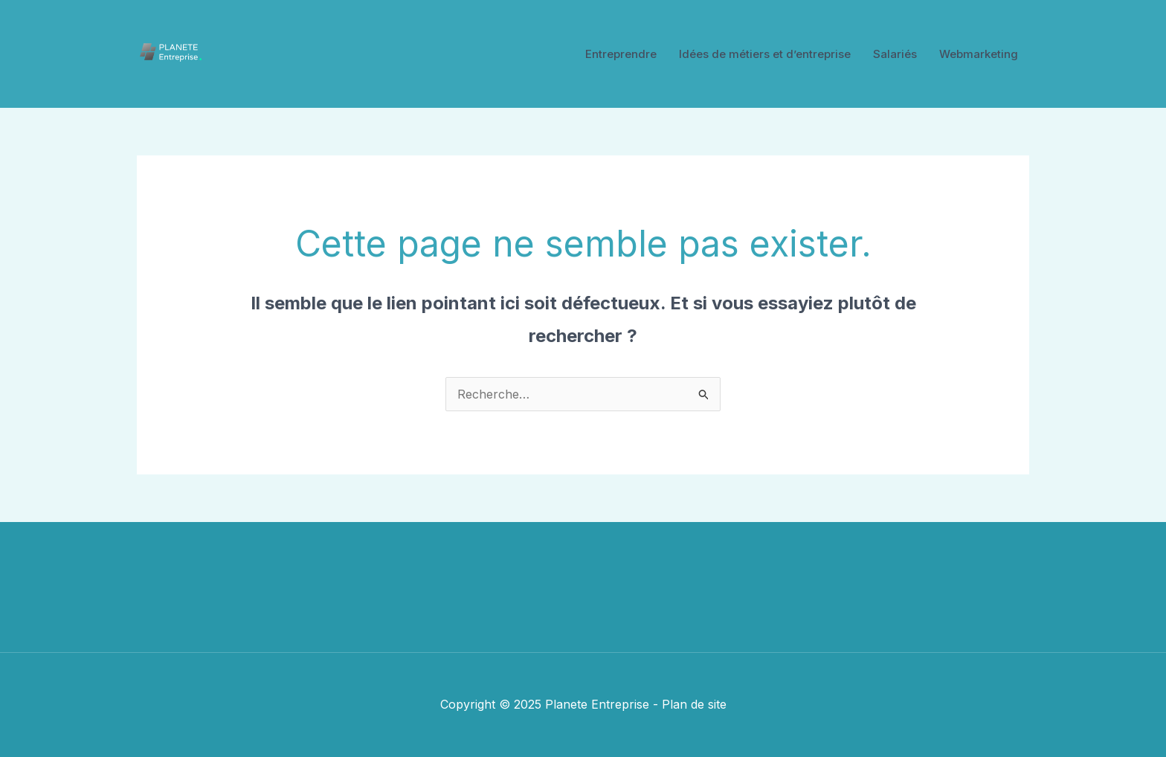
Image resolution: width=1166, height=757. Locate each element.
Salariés (895, 54)
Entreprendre (621, 54)
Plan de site (694, 704)
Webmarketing (978, 54)
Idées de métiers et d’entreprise (765, 54)
